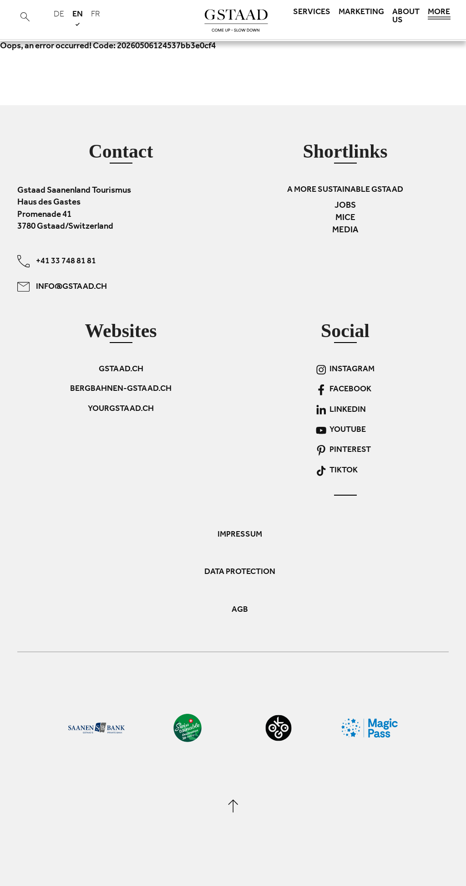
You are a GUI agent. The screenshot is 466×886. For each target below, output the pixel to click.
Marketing (361, 13)
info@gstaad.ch (62, 286)
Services (311, 13)
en (77, 18)
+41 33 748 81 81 (56, 261)
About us (406, 17)
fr (95, 15)
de (59, 15)
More (439, 14)
